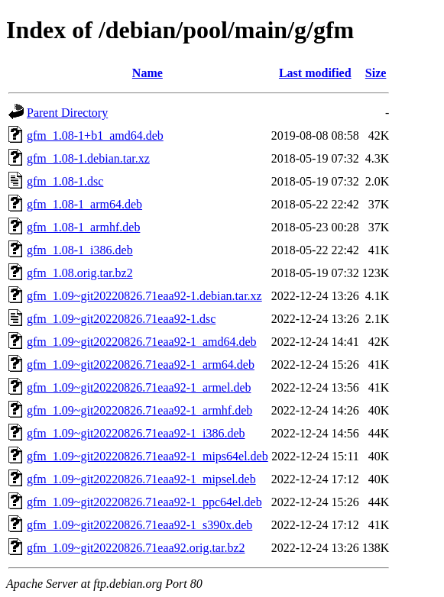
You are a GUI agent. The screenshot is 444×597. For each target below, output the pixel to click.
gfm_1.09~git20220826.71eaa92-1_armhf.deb (139, 410)
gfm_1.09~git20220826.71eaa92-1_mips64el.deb (147, 456)
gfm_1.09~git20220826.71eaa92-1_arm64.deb (140, 364)
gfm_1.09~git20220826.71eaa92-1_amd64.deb (142, 341)
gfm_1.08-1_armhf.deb (83, 227)
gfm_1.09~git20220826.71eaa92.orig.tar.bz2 (136, 547)
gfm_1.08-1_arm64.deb (84, 204)
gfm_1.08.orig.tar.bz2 (80, 272)
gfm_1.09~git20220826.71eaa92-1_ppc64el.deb (144, 501)
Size (376, 72)
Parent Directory (67, 112)
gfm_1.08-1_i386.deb (80, 250)
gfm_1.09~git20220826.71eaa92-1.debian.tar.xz (144, 295)
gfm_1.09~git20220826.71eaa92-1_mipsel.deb (141, 479)
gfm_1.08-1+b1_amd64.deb (95, 135)
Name (147, 72)
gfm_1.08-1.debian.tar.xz (88, 158)
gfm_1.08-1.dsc (65, 181)
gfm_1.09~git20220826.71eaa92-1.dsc (121, 318)
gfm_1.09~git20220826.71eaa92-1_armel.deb (139, 387)
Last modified (315, 72)
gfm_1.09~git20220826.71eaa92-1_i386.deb (136, 433)
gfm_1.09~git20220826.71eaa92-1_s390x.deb (139, 524)
